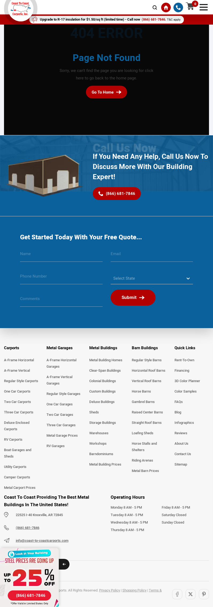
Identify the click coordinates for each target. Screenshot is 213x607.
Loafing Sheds (142, 433)
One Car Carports (17, 391)
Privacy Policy (109, 590)
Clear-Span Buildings (105, 370)
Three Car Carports (18, 412)
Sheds (94, 412)
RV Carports (13, 439)
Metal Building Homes (105, 360)
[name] (61, 256)
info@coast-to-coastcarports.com (42, 541)
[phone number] (61, 278)
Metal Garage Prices (62, 435)
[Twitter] (190, 594)
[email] (152, 256)
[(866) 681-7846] (178, 7)
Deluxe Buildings (102, 402)
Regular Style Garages (63, 394)
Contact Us (183, 454)
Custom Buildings (102, 391)
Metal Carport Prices (20, 488)
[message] (61, 301)
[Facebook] (177, 594)
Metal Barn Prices (145, 471)
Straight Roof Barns (147, 423)
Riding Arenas (142, 460)
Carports (11, 347)
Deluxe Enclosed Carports (16, 426)
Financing (182, 370)
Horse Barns (141, 391)
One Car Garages (60, 404)
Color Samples (186, 391)
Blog (178, 412)
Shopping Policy (134, 590)
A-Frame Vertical (17, 370)
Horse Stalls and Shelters (144, 446)
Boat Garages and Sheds (17, 453)
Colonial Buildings (102, 381)
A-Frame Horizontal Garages (61, 363)
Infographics (184, 423)
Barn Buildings (145, 347)
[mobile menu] (204, 7)
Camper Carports (17, 477)
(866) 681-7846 (27, 528)
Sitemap (181, 464)
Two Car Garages (60, 415)
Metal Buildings (103, 347)
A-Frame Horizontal (19, 360)
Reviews (181, 433)
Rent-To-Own (184, 360)
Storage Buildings (102, 423)
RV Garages (56, 446)
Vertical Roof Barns (146, 381)
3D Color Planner (187, 381)
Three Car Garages (61, 425)
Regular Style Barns (147, 360)
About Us (181, 443)
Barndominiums (101, 454)
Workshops (98, 443)
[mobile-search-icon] (154, 7)
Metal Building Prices (105, 464)
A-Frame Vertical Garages (59, 380)
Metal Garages (60, 347)
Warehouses (99, 433)
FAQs (179, 402)
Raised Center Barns (147, 412)
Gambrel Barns (143, 402)
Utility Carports (15, 467)
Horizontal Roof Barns (148, 370)
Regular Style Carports (21, 381)
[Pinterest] (204, 594)
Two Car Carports (17, 402)
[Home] (166, 7)
